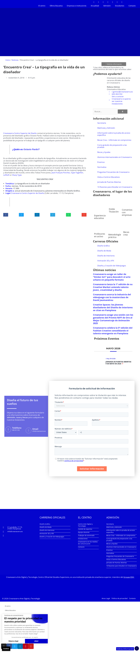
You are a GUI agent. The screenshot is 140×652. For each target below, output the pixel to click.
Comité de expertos (85, 529)
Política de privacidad (120, 598)
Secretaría (101, 123)
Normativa (101, 167)
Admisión (107, 6)
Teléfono (16, 427)
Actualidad (95, 6)
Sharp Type (17, 175)
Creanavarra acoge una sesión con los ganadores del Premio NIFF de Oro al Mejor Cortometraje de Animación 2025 (113, 319)
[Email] (28, 430)
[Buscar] (122, 111)
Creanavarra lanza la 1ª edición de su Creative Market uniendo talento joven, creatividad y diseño (113, 287)
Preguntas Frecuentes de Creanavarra (113, 172)
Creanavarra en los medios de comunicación (88, 543)
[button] (5, 215)
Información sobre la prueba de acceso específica (113, 134)
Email (35, 428)
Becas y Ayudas (103, 152)
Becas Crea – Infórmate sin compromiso (114, 140)
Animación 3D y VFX (105, 260)
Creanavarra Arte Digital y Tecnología (24, 598)
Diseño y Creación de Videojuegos (111, 265)
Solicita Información (125, 649)
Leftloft (6, 175)
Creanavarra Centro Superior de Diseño (20, 133)
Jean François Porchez (61, 172)
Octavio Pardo (30, 149)
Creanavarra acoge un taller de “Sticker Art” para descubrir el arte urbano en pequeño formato (111, 277)
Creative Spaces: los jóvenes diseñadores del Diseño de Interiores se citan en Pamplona (113, 307)
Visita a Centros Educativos (108, 177)
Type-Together (77, 172)
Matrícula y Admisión (106, 128)
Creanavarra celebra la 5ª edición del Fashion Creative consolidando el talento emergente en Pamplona (112, 330)
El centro (41, 6)
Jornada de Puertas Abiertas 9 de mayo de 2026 (118, 363)
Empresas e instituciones (76, 6)
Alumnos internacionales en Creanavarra (114, 157)
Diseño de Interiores (106, 255)
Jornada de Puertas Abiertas (109, 182)
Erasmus (101, 162)
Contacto (132, 6)
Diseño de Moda (104, 250)
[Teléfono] (8, 429)
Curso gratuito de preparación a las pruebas (112, 146)
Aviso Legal (106, 598)
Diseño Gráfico (103, 245)
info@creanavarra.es (15, 531)
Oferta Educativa (56, 6)
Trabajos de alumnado (86, 535)
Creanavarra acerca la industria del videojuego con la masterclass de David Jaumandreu (112, 297)
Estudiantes (119, 6)
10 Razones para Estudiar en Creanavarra (114, 187)
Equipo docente (83, 532)
